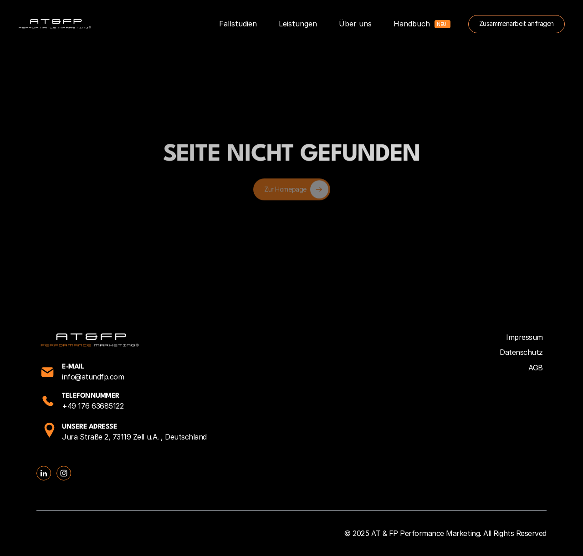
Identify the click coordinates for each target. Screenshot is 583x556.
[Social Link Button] (43, 473)
